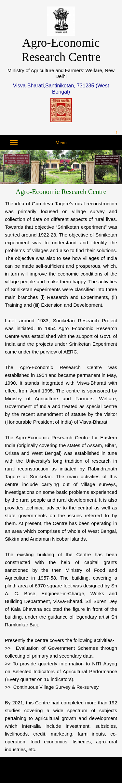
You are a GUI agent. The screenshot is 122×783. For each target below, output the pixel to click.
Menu (38, 144)
